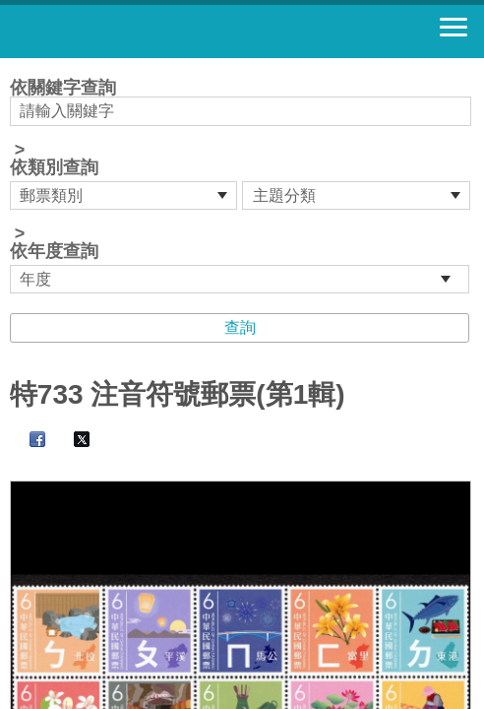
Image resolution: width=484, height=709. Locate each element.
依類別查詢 (54, 167)
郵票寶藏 (123, 31)
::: (16, 66)
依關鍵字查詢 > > (242, 186)
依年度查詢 (54, 251)
